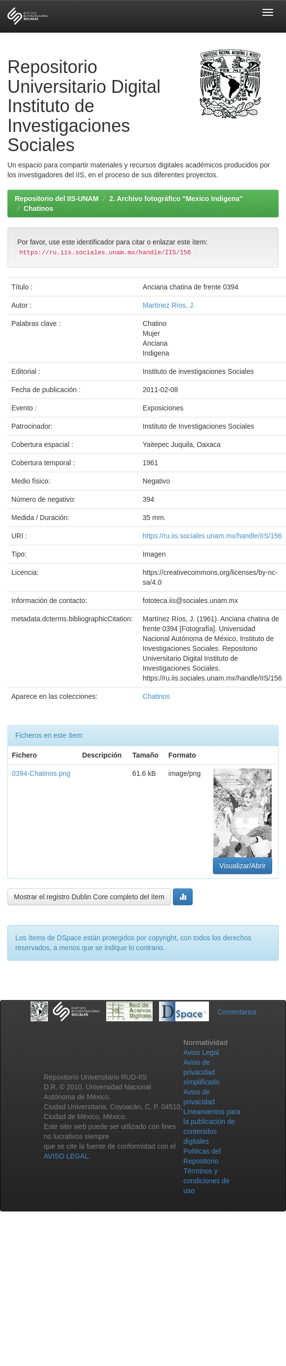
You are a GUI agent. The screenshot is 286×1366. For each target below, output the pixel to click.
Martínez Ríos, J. (169, 305)
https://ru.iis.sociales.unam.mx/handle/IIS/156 (212, 536)
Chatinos (38, 208)
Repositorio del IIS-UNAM (57, 198)
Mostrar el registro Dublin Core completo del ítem (89, 897)
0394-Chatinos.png (41, 773)
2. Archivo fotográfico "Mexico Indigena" (176, 198)
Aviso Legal (201, 1052)
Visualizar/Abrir (242, 866)
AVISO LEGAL (66, 1156)
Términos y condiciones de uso (206, 1181)
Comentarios (236, 1012)
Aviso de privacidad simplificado (201, 1072)
